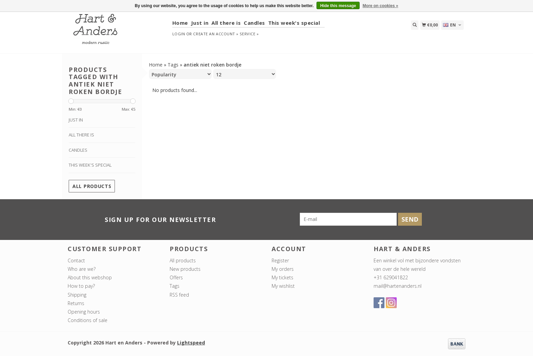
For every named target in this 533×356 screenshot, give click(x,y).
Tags (173, 64)
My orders (283, 269)
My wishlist (283, 286)
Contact (76, 260)
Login (178, 33)
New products (185, 269)
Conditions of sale (87, 320)
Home (180, 22)
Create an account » (215, 33)
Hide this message (338, 5)
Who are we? (82, 269)
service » (249, 33)
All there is (226, 22)
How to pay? (81, 286)
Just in (200, 22)
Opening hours (84, 311)
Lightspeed (191, 342)
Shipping (77, 295)
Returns (76, 303)
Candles (254, 22)
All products (91, 186)
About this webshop (90, 277)
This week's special (294, 22)
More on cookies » (380, 5)
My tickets (282, 277)
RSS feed (179, 295)
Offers (176, 277)
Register (280, 260)
